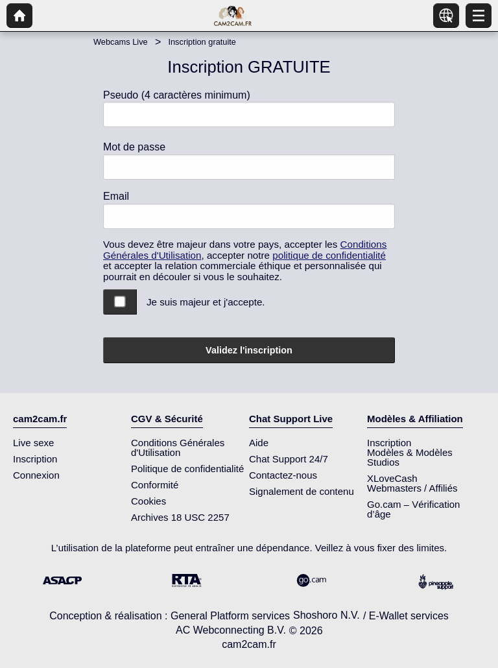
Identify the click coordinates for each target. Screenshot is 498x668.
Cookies (148, 501)
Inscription (35, 458)
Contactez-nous (283, 475)
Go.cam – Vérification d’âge (413, 509)
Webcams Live (120, 42)
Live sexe (33, 442)
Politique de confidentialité (187, 468)
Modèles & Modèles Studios (410, 457)
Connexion (36, 475)
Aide (258, 442)
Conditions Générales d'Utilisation (177, 447)
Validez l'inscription (249, 350)
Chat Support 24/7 (288, 458)
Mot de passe (134, 146)
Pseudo (176, 95)
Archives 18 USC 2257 (180, 517)
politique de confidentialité (329, 255)
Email (116, 196)
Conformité (154, 484)
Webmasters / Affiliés (412, 488)
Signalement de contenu (301, 491)
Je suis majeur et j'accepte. (206, 301)
